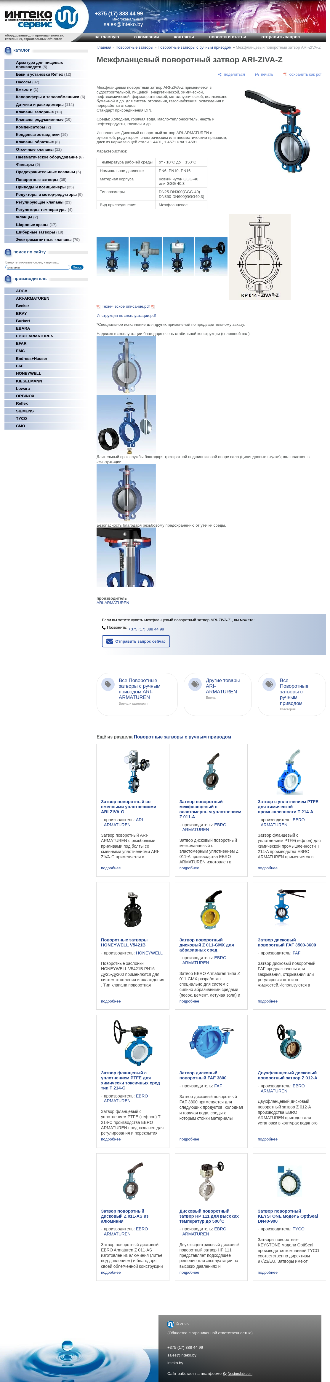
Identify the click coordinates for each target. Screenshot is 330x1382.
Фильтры (28, 164)
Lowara (23, 388)
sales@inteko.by (181, 1355)
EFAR (21, 343)
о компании (146, 36)
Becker (22, 306)
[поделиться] (231, 74)
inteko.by (175, 1363)
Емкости (27, 89)
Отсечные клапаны (39, 149)
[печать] (264, 74)
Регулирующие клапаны (44, 202)
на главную (106, 36)
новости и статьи (227, 36)
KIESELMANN (29, 381)
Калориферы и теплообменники (50, 97)
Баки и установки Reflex (43, 74)
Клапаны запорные (39, 112)
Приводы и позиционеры (45, 187)
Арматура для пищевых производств (39, 64)
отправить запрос (280, 36)
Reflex (22, 403)
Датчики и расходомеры (45, 104)
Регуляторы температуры (44, 209)
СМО (20, 426)
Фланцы (27, 217)
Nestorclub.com (240, 1374)
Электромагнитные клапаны (48, 239)
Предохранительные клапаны (48, 172)
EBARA (23, 328)
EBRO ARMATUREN (35, 336)
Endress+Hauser (31, 358)
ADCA (22, 291)
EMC (20, 351)
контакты (184, 36)
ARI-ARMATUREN (32, 298)
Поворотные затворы (41, 179)
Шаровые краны (36, 225)
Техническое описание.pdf (126, 306)
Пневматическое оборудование (50, 157)
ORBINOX (25, 396)
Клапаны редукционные (44, 119)
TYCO (21, 418)
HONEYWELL (28, 373)
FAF (19, 366)
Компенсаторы (33, 127)
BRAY (21, 313)
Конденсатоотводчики (42, 134)
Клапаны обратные (38, 142)
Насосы (27, 82)
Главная (104, 47)
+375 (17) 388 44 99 (119, 14)
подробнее (111, 868)
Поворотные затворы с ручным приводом (195, 47)
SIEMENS (25, 411)
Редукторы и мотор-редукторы (49, 194)
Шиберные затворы (39, 232)
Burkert (23, 321)
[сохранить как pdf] (302, 74)
